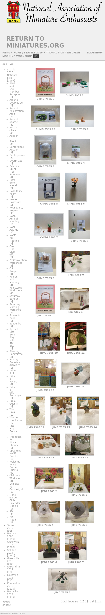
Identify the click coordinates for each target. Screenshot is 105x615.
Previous (73, 601)
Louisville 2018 (12, 576)
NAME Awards (13, 228)
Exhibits (14, 166)
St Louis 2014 (11, 551)
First (63, 601)
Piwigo (15, 613)
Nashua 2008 (11, 535)
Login (22, 613)
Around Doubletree (16, 101)
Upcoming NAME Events (15, 453)
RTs (11, 511)
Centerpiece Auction (16, 148)
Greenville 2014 (13, 543)
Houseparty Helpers (16, 209)
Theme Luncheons (15, 419)
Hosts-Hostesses (15, 201)
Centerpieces (17, 155)
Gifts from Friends (13, 183)
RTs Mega (12, 518)
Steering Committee (16, 352)
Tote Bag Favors (13, 428)
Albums (7, 64)
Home (17, 52)
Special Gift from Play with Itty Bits (13, 337)
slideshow (95, 52)
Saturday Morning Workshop (15, 307)
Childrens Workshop (15, 477)
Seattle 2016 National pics (44, 52)
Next (91, 601)
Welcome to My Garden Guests (14, 465)
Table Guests (13, 402)
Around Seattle (13, 120)
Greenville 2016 (13, 560)
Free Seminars (15, 173)
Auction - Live (13, 129)
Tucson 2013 (11, 526)
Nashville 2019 (12, 593)
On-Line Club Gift (12, 250)
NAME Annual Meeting (14, 219)
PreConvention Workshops (18, 261)
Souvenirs (15, 323)
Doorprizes (15, 160)
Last (99, 601)
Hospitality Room (15, 192)
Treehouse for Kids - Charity (15, 441)
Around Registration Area (16, 111)
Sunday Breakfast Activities (15, 362)
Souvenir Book (14, 317)
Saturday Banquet (14, 297)
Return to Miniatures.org (35, 42)
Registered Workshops (15, 289)
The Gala (12, 410)
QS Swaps (13, 270)
